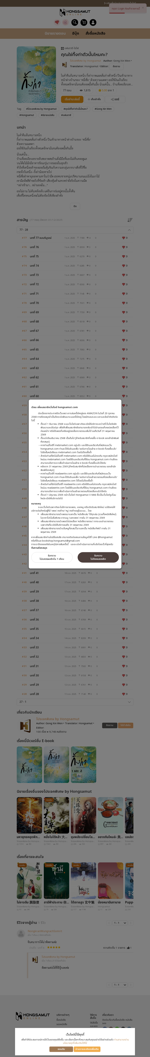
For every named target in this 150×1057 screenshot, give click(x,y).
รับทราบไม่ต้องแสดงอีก (98, 557)
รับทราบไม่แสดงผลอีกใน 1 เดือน (52, 557)
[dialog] (75, 528)
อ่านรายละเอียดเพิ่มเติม (87, 1049)
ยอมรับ (61, 1049)
